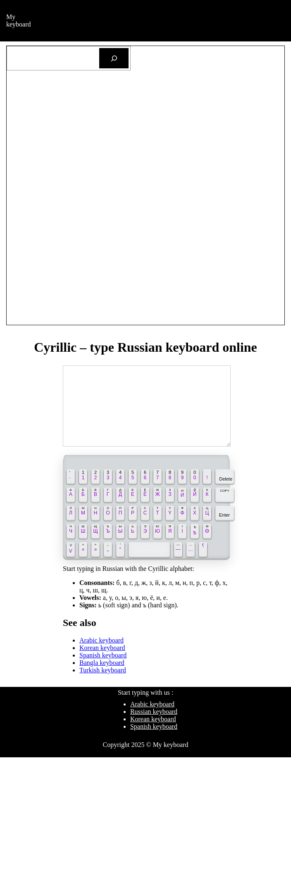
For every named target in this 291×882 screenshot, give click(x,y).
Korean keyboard (102, 647)
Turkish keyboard (102, 670)
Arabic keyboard (101, 640)
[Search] (114, 58)
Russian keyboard (153, 711)
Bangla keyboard (101, 662)
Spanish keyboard (102, 655)
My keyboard (18, 20)
